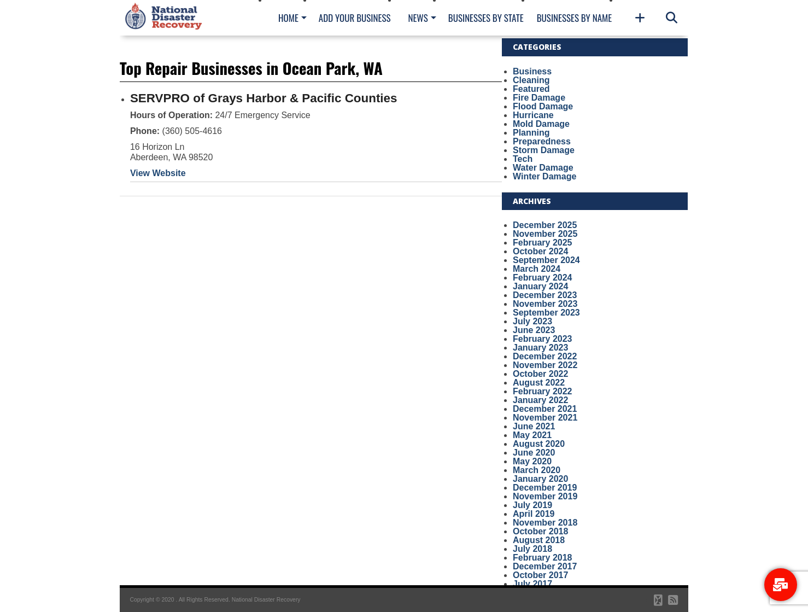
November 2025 (545, 233)
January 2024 (540, 286)
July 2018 (532, 548)
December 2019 (545, 487)
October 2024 (540, 251)
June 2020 (534, 452)
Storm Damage (544, 150)
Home (288, 18)
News (418, 18)
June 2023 (534, 330)
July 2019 (532, 505)
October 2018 (540, 531)
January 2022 (540, 400)
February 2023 (542, 338)
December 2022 (545, 356)
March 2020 (536, 470)
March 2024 (536, 268)
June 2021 (534, 426)
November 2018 (545, 522)
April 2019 (533, 513)
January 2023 (540, 347)
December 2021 (545, 408)
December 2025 (545, 225)
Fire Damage (539, 97)
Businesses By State (486, 18)
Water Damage (543, 167)
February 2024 (542, 277)
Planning (531, 132)
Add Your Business (355, 18)
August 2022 (539, 382)
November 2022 (545, 365)
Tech (522, 159)
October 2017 (540, 575)
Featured (531, 89)
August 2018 (539, 540)
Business (532, 71)
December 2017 (545, 566)
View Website (158, 173)
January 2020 (540, 478)
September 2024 (546, 260)
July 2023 (532, 321)
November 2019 (545, 496)
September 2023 (546, 312)
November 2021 (545, 417)
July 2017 (532, 583)
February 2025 (542, 242)
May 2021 (532, 435)
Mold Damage (541, 124)
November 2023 (545, 303)
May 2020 (532, 461)
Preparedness (542, 141)
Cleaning (531, 80)
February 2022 (542, 391)
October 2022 (540, 373)
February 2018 (542, 557)
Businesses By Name (574, 18)
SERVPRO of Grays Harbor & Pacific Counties (263, 98)
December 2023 (545, 295)
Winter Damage (544, 176)
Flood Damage (543, 106)
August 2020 (539, 443)
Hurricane (533, 115)
